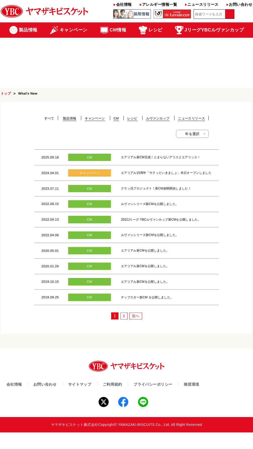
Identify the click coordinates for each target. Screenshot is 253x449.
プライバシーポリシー (185, 402)
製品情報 (69, 118)
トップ (6, 93)
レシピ (132, 118)
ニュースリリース (202, 4)
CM (116, 118)
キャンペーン (95, 118)
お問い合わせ (239, 4)
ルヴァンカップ (158, 118)
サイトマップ (97, 402)
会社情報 (122, 4)
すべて (49, 118)
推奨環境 (231, 402)
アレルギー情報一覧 (158, 4)
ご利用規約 (137, 402)
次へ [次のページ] (136, 333)
